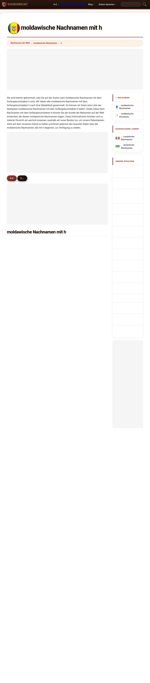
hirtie (86, 334)
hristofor (87, 313)
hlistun (18, 313)
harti (17, 277)
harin (51, 313)
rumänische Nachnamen (127, 138)
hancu (86, 405)
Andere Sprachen (106, 4)
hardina (87, 469)
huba (51, 391)
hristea (52, 298)
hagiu (52, 441)
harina (52, 355)
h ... (24, 178)
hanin (52, 455)
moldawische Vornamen (126, 115)
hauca (18, 405)
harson (52, 427)
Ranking (65, 626)
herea (17, 305)
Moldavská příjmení (127, 234)
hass (51, 469)
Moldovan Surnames (126, 179)
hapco (18, 341)
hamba (52, 370)
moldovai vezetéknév (126, 260)
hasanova (54, 462)
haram (18, 412)
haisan (18, 355)
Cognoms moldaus (126, 201)
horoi (51, 405)
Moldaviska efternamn (127, 276)
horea (86, 419)
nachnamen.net (75, 614)
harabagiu (88, 270)
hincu (17, 241)
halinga (87, 448)
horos (17, 362)
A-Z (55, 4)
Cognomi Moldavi (131, 194)
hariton (87, 241)
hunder (18, 441)
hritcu (86, 341)
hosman (19, 298)
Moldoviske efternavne (127, 243)
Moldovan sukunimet (126, 251)
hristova (53, 341)
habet (17, 476)
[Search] (131, 4)
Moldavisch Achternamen (127, 226)
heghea (18, 284)
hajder (52, 320)
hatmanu (19, 320)
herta (86, 248)
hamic (18, 370)
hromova (87, 391)
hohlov (18, 291)
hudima (87, 384)
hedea (86, 362)
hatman (53, 334)
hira (16, 419)
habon (86, 377)
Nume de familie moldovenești (129, 268)
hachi (86, 263)
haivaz (52, 263)
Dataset (95, 626)
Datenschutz (111, 626)
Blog (90, 4)
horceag (19, 427)
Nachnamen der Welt (20, 43)
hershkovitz (89, 455)
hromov (53, 434)
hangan (87, 256)
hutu (85, 291)
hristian (18, 327)
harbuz (52, 277)
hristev (52, 291)
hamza (52, 348)
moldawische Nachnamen (45, 43)
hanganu (19, 248)
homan (52, 327)
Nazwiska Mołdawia (126, 218)
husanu (52, 270)
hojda (17, 448)
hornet (86, 284)
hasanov (87, 462)
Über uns (52, 626)
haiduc (18, 334)
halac (51, 419)
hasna (18, 469)
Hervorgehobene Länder (73, 4)
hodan (86, 441)
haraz (86, 320)
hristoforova (89, 412)
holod (17, 384)
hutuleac (53, 362)
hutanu (52, 305)
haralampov (20, 348)
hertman (19, 455)
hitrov (86, 370)
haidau (86, 355)
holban (18, 256)
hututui (18, 398)
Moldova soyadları (126, 285)
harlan (52, 377)
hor (85, 434)
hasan (18, 263)
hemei (86, 277)
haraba (86, 398)
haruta (52, 248)
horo (85, 427)
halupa (86, 305)
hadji (51, 256)
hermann (19, 434)
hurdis (52, 448)
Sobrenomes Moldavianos (128, 209)
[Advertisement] (75, 69)
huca (17, 377)
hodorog (53, 412)
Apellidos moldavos (126, 170)
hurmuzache (55, 398)
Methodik (37, 626)
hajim (86, 348)
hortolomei (20, 270)
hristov (86, 327)
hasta (17, 391)
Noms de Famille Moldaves (130, 187)
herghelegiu (55, 284)
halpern (18, 462)
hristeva (87, 298)
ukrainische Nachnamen (127, 146)
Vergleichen (81, 626)
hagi (51, 384)
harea (52, 241)
